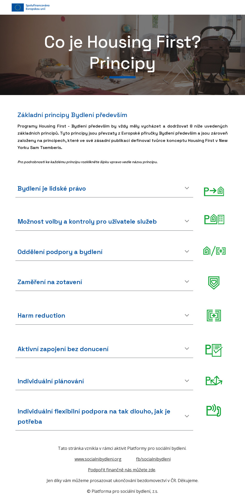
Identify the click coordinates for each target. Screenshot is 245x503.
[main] (122, 54)
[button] (187, 188)
